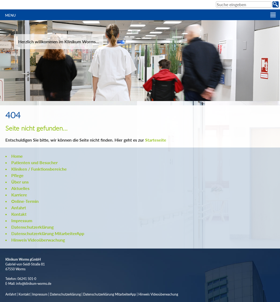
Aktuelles (20, 188)
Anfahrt (18, 207)
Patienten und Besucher (34, 162)
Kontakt (19, 214)
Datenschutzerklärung (32, 226)
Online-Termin (25, 201)
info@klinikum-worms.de (33, 284)
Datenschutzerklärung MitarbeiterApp (47, 233)
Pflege (17, 175)
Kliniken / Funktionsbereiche (39, 168)
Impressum (21, 220)
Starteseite (155, 139)
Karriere (19, 194)
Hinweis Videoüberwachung (38, 239)
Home (17, 156)
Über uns (20, 181)
